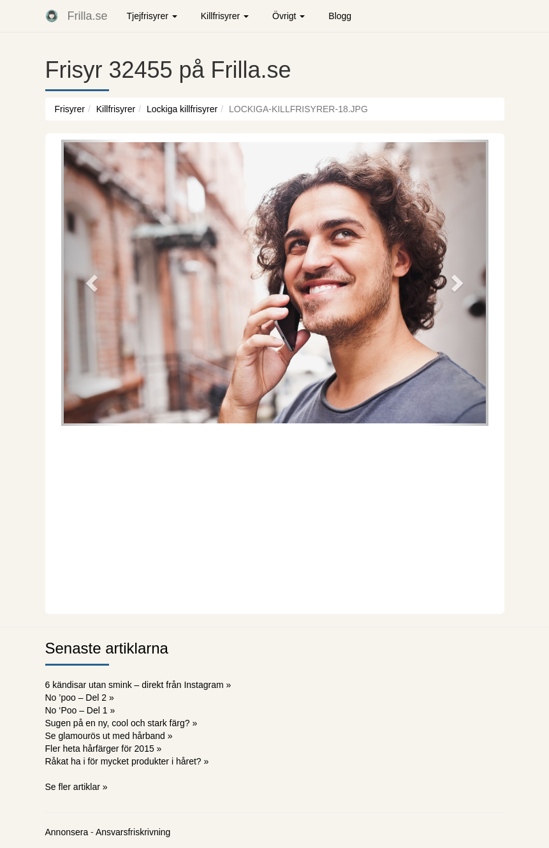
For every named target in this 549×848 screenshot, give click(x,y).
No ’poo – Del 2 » (79, 697)
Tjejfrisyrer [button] (152, 16)
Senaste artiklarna (106, 648)
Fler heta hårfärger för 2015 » (103, 748)
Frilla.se (88, 16)
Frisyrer (70, 109)
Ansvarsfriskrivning (133, 832)
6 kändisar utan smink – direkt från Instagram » (138, 685)
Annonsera (67, 832)
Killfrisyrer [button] (225, 16)
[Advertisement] (274, 518)
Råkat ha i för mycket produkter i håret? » (127, 761)
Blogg (339, 16)
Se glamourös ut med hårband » (109, 736)
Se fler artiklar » (76, 787)
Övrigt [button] (288, 16)
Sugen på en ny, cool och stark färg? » (121, 723)
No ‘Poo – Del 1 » (80, 710)
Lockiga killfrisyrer (182, 109)
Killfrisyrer (115, 109)
